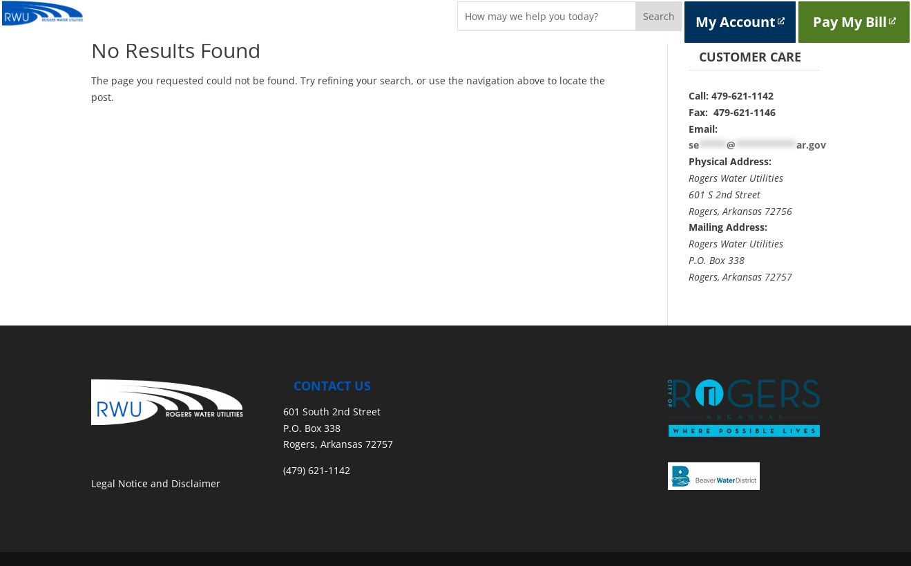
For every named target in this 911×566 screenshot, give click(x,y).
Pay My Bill (854, 21)
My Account (740, 21)
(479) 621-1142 (316, 470)
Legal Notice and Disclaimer (155, 483)
